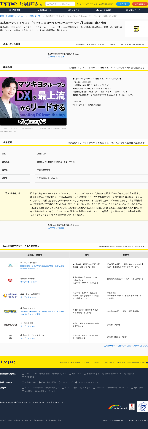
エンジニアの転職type (34, 388)
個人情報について (28, 420)
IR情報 (10, 420)
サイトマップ (84, 4)
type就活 (28, 391)
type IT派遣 (138, 388)
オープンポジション (28, 282)
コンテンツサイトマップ (88, 382)
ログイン (123, 4)
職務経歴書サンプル (113, 374)
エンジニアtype (71, 388)
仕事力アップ (67, 382)
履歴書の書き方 (93, 374)
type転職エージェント (119, 388)
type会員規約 (39, 420)
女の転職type (53, 388)
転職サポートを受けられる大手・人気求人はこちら (127, 346)
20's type (86, 388)
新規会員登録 (140, 4)
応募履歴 (45, 374)
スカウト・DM (31, 374)
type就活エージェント (46, 391)
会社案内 (3, 420)
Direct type (100, 388)
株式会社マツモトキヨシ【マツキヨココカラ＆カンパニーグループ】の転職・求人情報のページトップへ (102, 362)
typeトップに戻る (57, 57)
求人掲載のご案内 (107, 4)
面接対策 (130, 374)
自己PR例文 (30, 377)
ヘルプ (95, 4)
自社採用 (17, 420)
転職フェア (76, 374)
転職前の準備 (30, 382)
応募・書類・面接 (48, 382)
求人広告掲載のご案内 (53, 420)
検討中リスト (60, 374)
